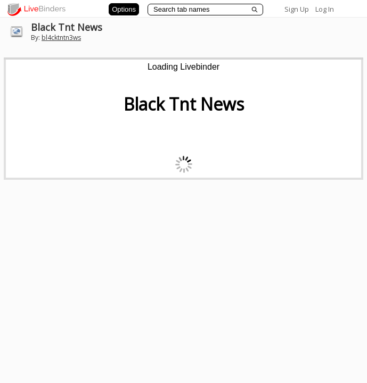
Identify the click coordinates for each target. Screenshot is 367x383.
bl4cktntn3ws (61, 37)
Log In (324, 9)
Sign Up (296, 9)
